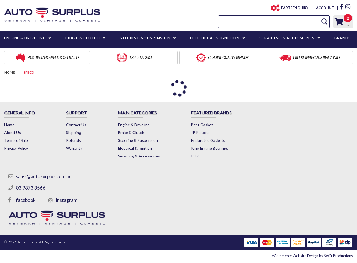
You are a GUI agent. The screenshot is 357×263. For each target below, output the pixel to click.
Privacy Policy (16, 148)
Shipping (73, 132)
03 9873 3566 (30, 188)
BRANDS (342, 37)
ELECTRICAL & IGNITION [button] (214, 37)
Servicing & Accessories (139, 156)
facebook (26, 200)
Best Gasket (202, 124)
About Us (12, 132)
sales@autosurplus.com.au (44, 176)
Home (9, 124)
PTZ (195, 156)
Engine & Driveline (134, 124)
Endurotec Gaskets (208, 140)
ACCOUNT (324, 8)
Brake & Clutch (131, 132)
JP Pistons (200, 132)
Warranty (74, 148)
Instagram (67, 200)
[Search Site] (324, 21)
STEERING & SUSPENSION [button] (145, 37)
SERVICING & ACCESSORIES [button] (286, 37)
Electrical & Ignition (135, 148)
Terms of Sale (16, 140)
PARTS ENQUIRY (293, 8)
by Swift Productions (312, 256)
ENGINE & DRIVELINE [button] (24, 37)
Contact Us (76, 124)
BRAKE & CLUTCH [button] (82, 37)
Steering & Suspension (138, 140)
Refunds (73, 140)
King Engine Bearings (209, 148)
